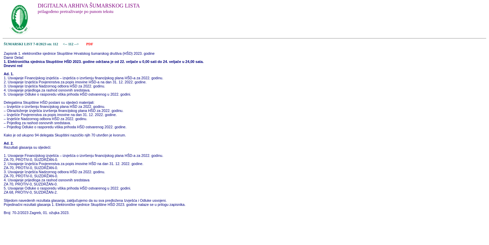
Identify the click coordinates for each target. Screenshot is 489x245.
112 (71, 44)
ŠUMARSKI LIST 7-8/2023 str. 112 (31, 44)
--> (77, 44)
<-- (65, 44)
